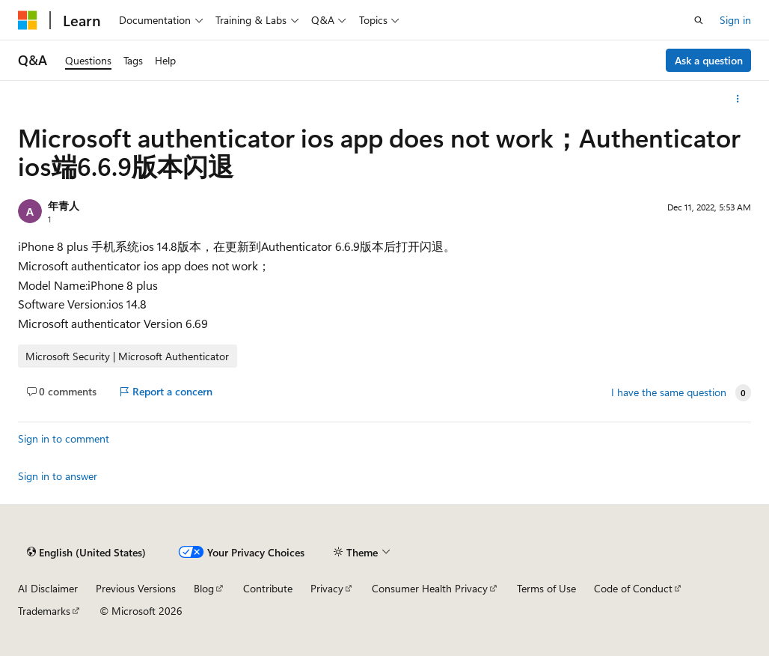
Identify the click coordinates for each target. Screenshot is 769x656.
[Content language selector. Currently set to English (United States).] (86, 553)
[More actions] (738, 99)
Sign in (735, 20)
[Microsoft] (27, 20)
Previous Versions (136, 588)
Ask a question (709, 60)
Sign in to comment (63, 438)
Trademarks (44, 611)
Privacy (326, 588)
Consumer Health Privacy (430, 588)
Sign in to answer (57, 476)
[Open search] (699, 20)
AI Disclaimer (48, 588)
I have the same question (668, 392)
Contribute (267, 588)
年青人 (63, 205)
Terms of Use (546, 588)
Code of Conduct (633, 588)
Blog (204, 588)
